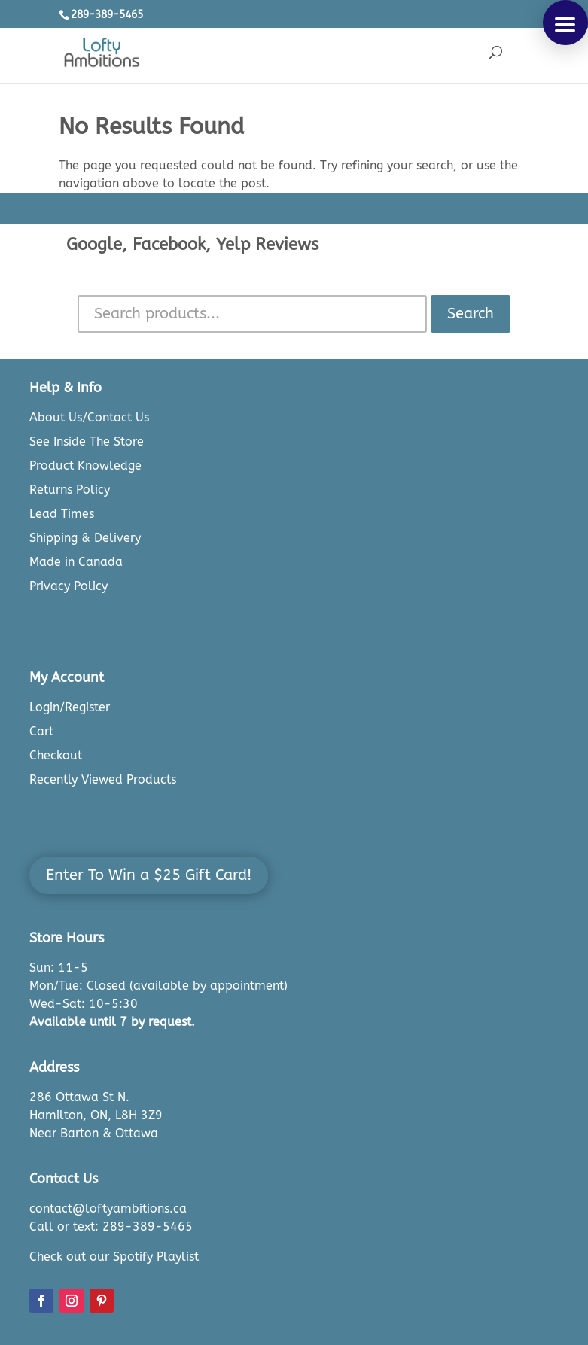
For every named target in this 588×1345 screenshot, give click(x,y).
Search (470, 313)
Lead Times (61, 514)
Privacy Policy (68, 586)
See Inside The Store (86, 441)
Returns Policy (69, 489)
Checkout (55, 755)
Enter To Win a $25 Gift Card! (148, 875)
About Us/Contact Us (89, 417)
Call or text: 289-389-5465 (111, 1226)
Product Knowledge (85, 465)
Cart (41, 731)
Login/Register (69, 707)
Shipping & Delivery (85, 538)
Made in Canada (76, 562)
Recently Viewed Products (102, 779)
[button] (565, 22)
